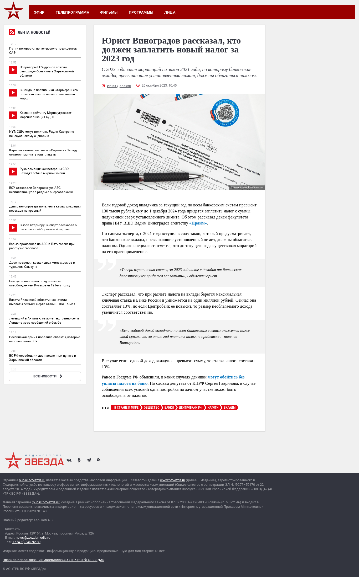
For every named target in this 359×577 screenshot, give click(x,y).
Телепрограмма (72, 12)
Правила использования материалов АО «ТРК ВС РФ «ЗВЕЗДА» (53, 560)
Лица (169, 12)
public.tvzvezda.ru (32, 480)
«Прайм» (198, 223)
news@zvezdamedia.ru (33, 537)
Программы (141, 12)
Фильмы (109, 12)
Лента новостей (29, 33)
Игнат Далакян (119, 86)
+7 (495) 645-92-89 (26, 542)
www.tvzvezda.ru (172, 480)
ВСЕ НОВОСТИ (48, 376)
